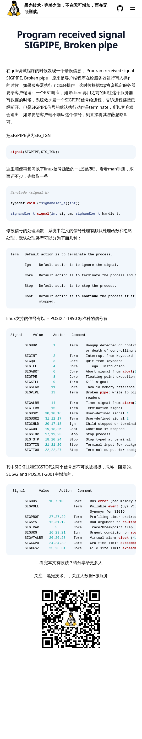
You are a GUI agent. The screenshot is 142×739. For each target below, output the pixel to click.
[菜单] (132, 8)
